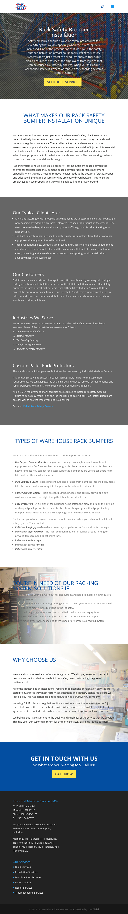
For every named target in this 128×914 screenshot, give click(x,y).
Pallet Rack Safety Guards (38, 406)
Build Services (23, 867)
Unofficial (93, 909)
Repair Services (23, 887)
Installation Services (26, 872)
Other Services (23, 882)
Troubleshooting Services (29, 892)
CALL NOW (64, 774)
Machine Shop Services (28, 877)
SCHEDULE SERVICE (62, 82)
